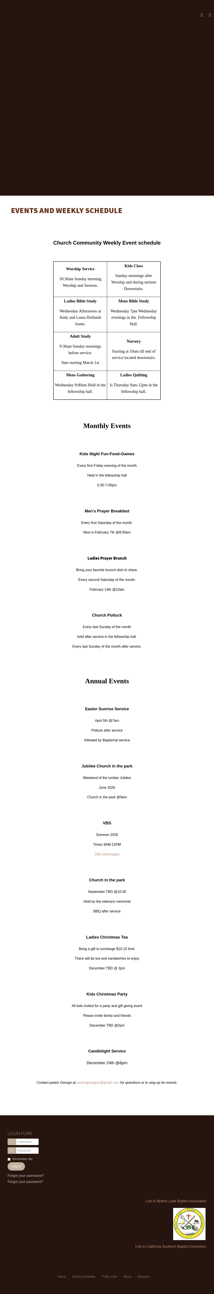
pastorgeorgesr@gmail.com (97, 1082)
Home (62, 1276)
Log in (16, 1166)
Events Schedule (83, 1276)
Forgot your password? (25, 1182)
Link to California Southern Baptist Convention (170, 1246)
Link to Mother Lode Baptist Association (176, 1201)
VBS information (107, 854)
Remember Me (22, 1159)
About (127, 1276)
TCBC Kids (109, 1276)
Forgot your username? (26, 1175)
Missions (143, 1276)
